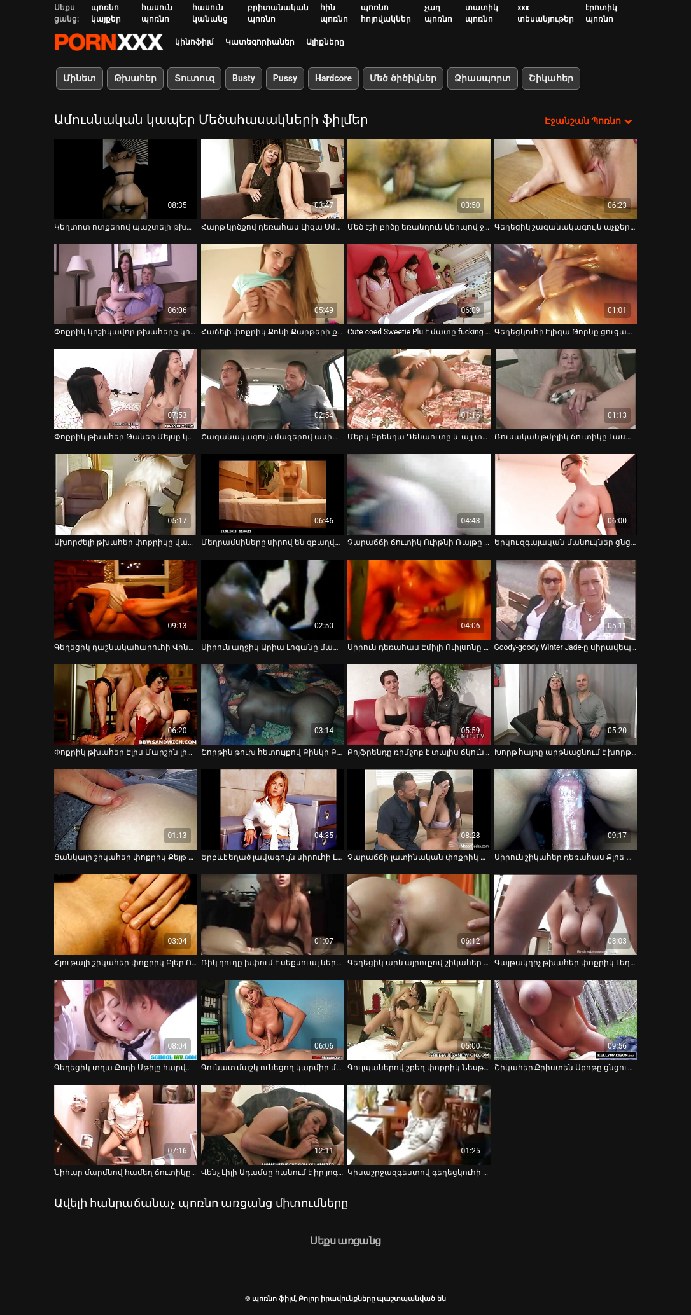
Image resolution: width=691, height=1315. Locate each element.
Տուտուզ (194, 78)
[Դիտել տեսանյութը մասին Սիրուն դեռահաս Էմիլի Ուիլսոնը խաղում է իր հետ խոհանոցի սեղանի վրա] (419, 599)
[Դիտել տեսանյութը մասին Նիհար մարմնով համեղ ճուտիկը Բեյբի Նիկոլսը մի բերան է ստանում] (125, 1125)
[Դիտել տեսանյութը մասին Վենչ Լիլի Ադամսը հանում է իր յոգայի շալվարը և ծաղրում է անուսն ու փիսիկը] (272, 1125)
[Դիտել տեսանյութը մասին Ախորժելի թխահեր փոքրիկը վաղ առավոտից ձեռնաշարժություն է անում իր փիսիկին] (125, 494)
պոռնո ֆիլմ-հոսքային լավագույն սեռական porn (109, 42)
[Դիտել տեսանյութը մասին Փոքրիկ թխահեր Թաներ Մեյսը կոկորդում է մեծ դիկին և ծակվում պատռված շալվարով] (125, 389)
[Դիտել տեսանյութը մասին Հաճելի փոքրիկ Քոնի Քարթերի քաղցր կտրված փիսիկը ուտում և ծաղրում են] (272, 284)
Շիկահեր (551, 78)
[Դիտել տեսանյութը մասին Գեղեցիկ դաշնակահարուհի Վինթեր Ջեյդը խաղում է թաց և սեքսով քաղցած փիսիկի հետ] (125, 599)
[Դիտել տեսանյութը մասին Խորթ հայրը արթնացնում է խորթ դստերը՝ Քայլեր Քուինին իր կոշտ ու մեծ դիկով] (566, 704)
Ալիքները (325, 42)
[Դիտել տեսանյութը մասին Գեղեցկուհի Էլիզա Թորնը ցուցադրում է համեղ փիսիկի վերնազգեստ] (566, 284)
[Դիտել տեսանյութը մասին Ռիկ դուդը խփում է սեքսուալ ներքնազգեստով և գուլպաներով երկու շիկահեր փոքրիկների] (272, 914)
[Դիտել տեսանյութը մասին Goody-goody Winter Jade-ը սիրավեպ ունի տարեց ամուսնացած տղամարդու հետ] (566, 599)
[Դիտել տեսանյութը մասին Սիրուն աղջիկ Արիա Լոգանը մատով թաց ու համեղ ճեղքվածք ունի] (272, 599)
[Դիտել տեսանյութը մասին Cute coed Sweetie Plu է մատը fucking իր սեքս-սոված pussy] (419, 284)
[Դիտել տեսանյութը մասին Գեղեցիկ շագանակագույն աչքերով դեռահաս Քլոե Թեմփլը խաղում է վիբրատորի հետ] (566, 179)
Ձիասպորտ (482, 78)
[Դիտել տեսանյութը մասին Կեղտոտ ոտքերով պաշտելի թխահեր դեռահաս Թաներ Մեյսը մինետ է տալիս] (125, 179)
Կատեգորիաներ (260, 42)
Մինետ (79, 78)
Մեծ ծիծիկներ (403, 78)
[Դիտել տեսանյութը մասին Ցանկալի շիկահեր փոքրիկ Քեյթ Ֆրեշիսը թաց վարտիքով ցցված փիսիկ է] (125, 809)
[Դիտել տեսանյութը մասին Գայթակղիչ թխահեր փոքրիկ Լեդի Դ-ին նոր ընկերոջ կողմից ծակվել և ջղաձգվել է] (566, 914)
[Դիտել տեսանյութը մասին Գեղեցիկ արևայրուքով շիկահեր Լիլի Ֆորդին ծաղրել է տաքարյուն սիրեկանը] (419, 914)
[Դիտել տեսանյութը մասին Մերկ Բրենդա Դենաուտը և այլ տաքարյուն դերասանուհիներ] (419, 389)
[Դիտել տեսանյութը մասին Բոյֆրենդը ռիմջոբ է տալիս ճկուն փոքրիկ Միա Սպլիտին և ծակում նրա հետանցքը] (419, 704)
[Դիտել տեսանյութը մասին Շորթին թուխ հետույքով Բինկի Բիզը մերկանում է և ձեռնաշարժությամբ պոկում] (272, 704)
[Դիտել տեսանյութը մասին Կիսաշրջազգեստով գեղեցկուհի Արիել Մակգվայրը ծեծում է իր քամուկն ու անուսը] (419, 1125)
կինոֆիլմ (194, 42)
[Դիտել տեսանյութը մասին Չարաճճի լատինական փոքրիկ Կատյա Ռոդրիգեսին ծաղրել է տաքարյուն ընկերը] (419, 809)
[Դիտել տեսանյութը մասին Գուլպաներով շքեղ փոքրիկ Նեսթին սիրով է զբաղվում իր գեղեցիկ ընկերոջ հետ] (419, 1019)
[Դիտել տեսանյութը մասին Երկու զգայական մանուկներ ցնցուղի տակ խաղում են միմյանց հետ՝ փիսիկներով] (566, 494)
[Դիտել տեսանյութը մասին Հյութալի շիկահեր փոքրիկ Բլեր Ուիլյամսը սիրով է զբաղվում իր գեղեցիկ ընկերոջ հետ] (125, 914)
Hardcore (333, 78)
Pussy (285, 78)
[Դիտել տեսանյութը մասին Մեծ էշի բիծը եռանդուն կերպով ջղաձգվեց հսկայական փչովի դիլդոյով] (419, 179)
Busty (243, 78)
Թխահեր (135, 78)
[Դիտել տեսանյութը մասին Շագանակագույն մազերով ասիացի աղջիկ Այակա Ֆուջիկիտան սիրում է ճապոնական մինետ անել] (272, 389)
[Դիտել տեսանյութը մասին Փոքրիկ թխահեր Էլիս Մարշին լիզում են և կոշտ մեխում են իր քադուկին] (125, 704)
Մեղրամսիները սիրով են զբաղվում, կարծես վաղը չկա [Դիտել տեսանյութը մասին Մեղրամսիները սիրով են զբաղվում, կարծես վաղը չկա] (272, 541)
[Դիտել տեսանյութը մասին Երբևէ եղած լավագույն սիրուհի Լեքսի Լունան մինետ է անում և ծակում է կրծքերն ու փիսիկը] (272, 809)
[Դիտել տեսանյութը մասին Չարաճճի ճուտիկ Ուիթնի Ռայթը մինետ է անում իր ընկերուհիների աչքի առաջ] (419, 494)
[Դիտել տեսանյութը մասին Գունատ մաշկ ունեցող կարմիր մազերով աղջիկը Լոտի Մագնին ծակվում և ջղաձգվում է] (272, 1019)
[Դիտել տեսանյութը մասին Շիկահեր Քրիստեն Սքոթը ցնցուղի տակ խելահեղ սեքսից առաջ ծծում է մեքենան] (566, 1019)
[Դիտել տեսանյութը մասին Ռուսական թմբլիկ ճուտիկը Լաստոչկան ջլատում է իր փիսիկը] (566, 389)
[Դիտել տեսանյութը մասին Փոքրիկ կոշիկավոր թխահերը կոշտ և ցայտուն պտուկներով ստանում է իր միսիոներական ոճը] (125, 284)
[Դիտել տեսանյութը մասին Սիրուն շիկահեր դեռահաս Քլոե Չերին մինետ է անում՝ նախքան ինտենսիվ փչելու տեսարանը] (566, 809)
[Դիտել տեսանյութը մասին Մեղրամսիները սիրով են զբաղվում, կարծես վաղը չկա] (272, 494)
